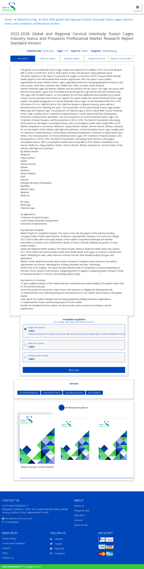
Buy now (74, 370)
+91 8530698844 (10, 522)
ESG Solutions (94, 392)
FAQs (5, 552)
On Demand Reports (29, 392)
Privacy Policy (9, 538)
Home (8, 19)
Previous (54, 408)
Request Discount (97, 58)
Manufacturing (27, 19)
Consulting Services (74, 392)
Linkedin (56, 538)
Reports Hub (81, 524)
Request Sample (72, 58)
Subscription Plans (51, 392)
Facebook (57, 548)
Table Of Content (47, 58)
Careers (6, 548)
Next (63, 408)
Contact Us (8, 557)
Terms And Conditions (13, 543)
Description (23, 58)
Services (78, 520)
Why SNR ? (79, 515)
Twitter (56, 543)
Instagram (57, 553)
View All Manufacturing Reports (74, 408)
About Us (79, 505)
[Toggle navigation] (137, 7)
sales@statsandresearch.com (17, 518)
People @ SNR (81, 510)
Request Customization (121, 58)
